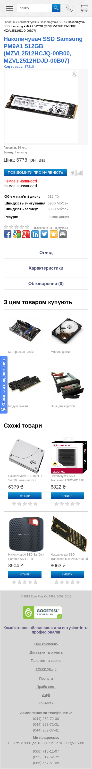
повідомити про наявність (35, 172)
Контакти (45, 703)
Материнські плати (20, 352)
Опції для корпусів (63, 406)
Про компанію (46, 644)
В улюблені (73, 173)
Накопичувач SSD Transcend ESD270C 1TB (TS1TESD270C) (67, 480)
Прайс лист (46, 687)
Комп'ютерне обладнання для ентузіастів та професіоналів (46, 630)
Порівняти (79, 173)
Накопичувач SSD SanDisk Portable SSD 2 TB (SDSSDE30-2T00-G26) (26, 559)
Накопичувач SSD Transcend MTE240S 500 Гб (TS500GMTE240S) (69, 559)
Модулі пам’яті (18, 406)
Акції (46, 695)
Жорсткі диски (60, 352)
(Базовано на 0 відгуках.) (51, 228)
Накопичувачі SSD (52, 22)
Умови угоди (46, 669)
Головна (9, 22)
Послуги (46, 678)
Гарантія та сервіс (46, 660)
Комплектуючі (27, 22)
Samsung (21, 152)
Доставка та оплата (45, 652)
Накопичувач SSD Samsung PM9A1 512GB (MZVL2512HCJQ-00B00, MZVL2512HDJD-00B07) (44, 26)
